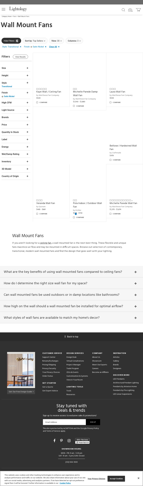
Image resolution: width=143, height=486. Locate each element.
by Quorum (44, 203)
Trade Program (72, 366)
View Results (24, 57)
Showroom (97, 359)
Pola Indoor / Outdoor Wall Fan (87, 202)
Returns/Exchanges (50, 359)
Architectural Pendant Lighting (126, 381)
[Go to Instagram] (69, 439)
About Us (96, 355)
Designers (117, 366)
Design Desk (71, 355)
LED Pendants (118, 377)
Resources (70, 392)
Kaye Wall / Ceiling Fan (52, 91)
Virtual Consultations (75, 359)
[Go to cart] (139, 9)
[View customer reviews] (82, 439)
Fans (14, 16)
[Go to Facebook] (55, 439)
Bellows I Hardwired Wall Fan (124, 145)
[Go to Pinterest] (61, 439)
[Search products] (123, 9)
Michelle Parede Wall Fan (124, 200)
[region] (71, 478)
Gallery (116, 359)
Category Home (6, 16)
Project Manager (73, 363)
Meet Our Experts (99, 363)
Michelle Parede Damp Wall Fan (87, 92)
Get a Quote (47, 385)
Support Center (48, 355)
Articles (116, 355)
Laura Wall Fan (118, 91)
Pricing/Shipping (49, 363)
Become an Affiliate (100, 370)
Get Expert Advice (50, 389)
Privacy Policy (93, 426)
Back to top (71, 335)
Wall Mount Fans (23, 16)
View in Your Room (74, 378)
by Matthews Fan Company (51, 94)
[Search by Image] (130, 10)
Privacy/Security (49, 366)
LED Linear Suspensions (122, 392)
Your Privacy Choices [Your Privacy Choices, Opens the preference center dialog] (96, 479)
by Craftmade (116, 150)
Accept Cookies (116, 479)
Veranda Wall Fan (49, 200)
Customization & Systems (77, 374)
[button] (3, 9)
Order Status (47, 374)
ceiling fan (45, 240)
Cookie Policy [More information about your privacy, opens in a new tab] (65, 483)
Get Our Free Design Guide (21, 389)
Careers (95, 366)
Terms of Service (53, 429)
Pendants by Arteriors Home (125, 384)
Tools (68, 389)
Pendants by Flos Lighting (123, 388)
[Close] (138, 478)
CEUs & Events (72, 370)
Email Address (51, 420)
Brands (116, 363)
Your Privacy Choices (51, 370)
